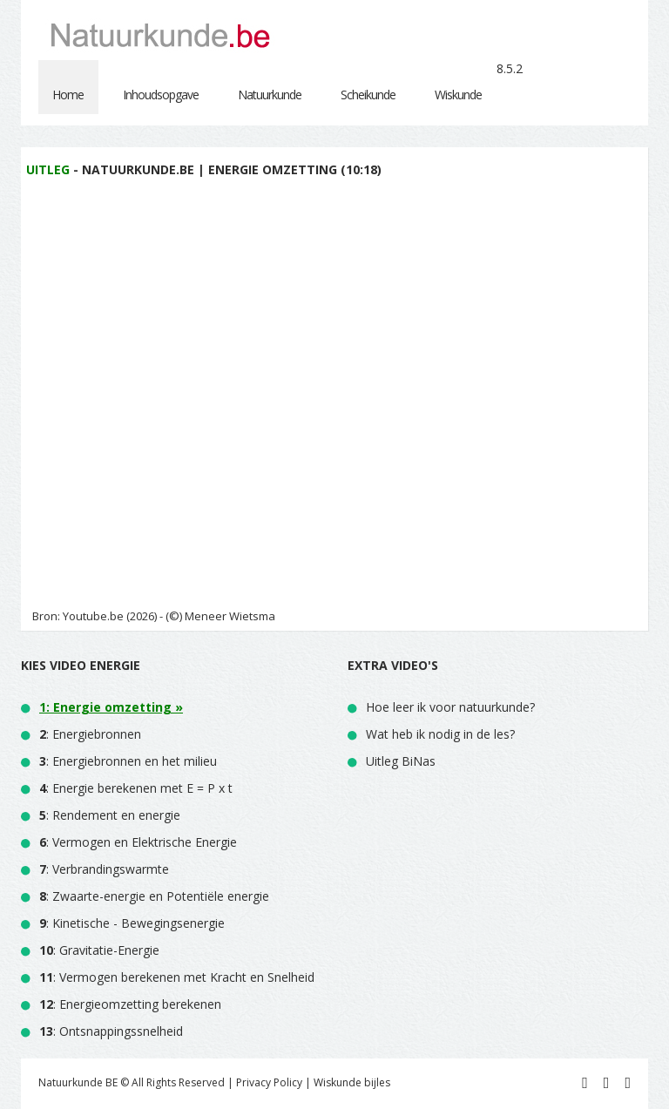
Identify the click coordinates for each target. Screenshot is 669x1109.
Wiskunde (458, 94)
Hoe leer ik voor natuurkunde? (450, 707)
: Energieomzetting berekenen (130, 1004)
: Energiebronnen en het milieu (128, 761)
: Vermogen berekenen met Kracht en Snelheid (176, 977)
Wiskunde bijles (352, 1082)
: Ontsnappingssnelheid (111, 1031)
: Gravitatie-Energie (99, 950)
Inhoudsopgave (161, 94)
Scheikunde (368, 94)
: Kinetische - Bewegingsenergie (132, 923)
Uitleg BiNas (401, 761)
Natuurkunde (269, 94)
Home (68, 94)
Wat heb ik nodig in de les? (440, 734)
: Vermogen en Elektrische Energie (138, 842)
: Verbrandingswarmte (104, 869)
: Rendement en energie (109, 815)
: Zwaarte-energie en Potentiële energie (154, 896)
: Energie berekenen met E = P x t (136, 788)
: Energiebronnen (90, 734)
